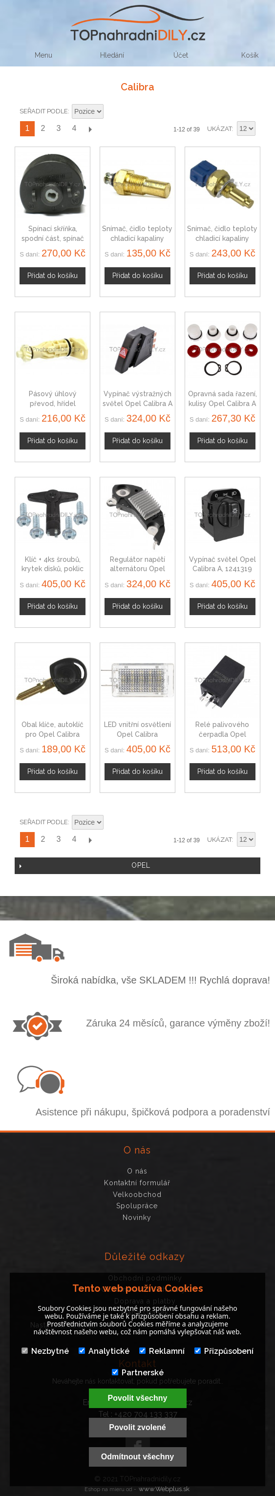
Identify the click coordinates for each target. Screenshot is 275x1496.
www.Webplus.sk (164, 1489)
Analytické (104, 1351)
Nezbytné (45, 1351)
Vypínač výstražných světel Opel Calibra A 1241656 (137, 403)
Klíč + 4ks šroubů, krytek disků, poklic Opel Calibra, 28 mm (52, 569)
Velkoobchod (137, 1194)
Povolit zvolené (137, 1427)
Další (90, 128)
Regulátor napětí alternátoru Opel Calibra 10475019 (137, 569)
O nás (137, 1171)
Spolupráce (137, 1206)
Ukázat (219, 128)
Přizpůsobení (224, 1351)
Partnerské (138, 1372)
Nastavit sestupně (112, 112)
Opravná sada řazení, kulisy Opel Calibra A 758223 (222, 403)
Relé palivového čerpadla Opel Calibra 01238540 (222, 734)
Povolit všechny (138, 1398)
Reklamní (162, 1351)
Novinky (137, 1217)
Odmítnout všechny (137, 1457)
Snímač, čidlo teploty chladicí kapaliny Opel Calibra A (222, 238)
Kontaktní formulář (137, 1183)
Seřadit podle (44, 111)
